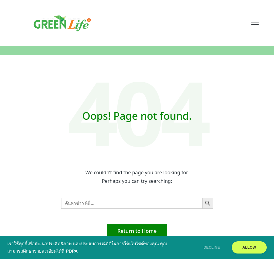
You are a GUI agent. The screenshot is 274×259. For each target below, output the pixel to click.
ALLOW (249, 247)
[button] (137, 231)
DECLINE (211, 247)
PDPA (71, 251)
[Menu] (255, 23)
